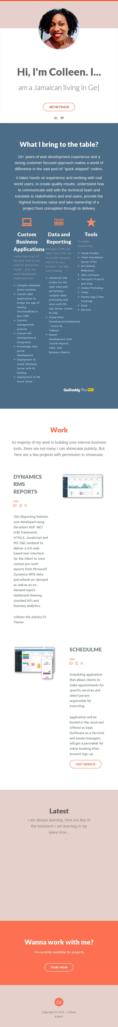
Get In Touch (59, 107)
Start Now (59, 967)
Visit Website (85, 764)
